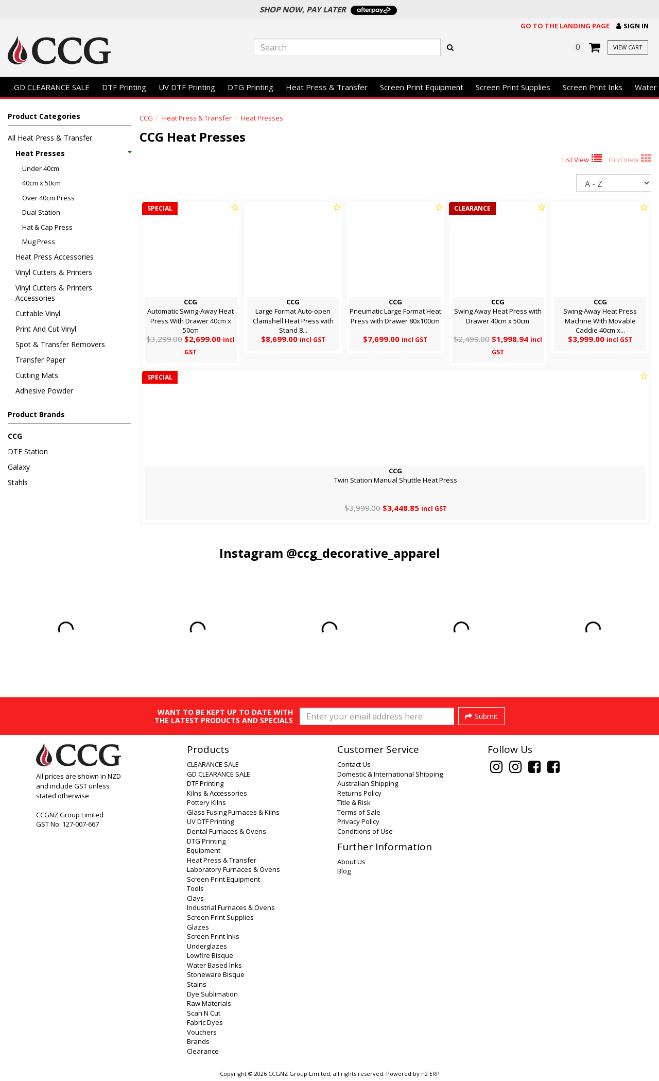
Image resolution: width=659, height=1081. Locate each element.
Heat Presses (73, 153)
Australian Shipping (367, 783)
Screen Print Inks (592, 87)
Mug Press (38, 241)
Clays (195, 898)
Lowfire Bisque (210, 955)
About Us (351, 861)
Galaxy (19, 467)
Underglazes (207, 946)
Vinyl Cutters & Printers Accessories (53, 293)
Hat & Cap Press (47, 227)
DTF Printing (124, 87)
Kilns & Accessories (217, 793)
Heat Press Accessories (54, 257)
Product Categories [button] (44, 116)
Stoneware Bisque (216, 974)
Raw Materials (209, 1003)
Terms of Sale (358, 812)
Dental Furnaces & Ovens (226, 831)
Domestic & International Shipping (390, 774)
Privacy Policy (358, 821)
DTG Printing (250, 87)
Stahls (18, 482)
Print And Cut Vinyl (45, 329)
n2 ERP (430, 1073)
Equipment (203, 850)
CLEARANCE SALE (213, 764)
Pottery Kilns (206, 802)
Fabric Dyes (205, 1022)
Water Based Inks (214, 965)
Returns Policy (359, 793)
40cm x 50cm (41, 182)
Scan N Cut (203, 1013)
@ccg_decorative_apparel (363, 552)
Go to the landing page (565, 25)
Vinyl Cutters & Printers (53, 272)
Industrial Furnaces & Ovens (231, 907)
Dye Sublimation (212, 994)
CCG (15, 436)
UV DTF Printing (187, 87)
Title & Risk (354, 802)
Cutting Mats (36, 375)
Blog (344, 871)
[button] (632, 26)
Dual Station (41, 212)
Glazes (198, 927)
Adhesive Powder (44, 391)
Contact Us (354, 764)
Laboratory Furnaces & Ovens (233, 869)
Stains (196, 984)
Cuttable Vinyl (37, 313)
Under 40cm (40, 168)
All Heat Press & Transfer (50, 138)
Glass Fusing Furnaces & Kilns (233, 812)
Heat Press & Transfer (327, 87)
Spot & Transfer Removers (60, 344)
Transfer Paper (40, 360)
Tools (195, 888)
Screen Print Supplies (513, 87)
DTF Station (28, 451)
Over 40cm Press (48, 197)
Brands (198, 1041)
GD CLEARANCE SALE (52, 87)
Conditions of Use (365, 831)
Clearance (203, 1051)
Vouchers (202, 1032)
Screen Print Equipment (421, 87)
